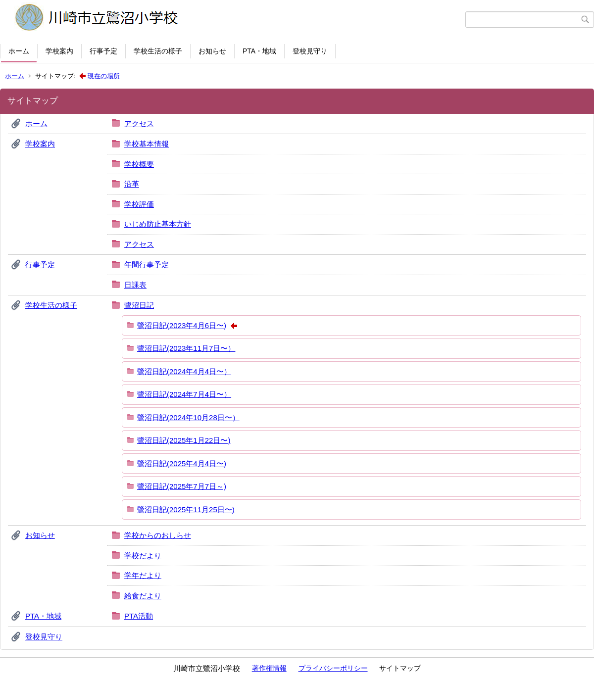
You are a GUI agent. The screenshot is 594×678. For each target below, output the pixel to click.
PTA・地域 (259, 51)
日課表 (135, 285)
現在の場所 (104, 76)
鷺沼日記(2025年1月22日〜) (183, 440)
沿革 (131, 184)
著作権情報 (269, 668)
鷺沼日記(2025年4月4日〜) (181, 463)
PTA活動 (138, 616)
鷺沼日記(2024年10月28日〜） (188, 417)
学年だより (142, 575)
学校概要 (139, 164)
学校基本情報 (146, 144)
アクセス (139, 123)
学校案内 (59, 51)
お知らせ (212, 51)
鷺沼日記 (139, 305)
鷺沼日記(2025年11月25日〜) (186, 509)
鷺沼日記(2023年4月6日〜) (181, 325)
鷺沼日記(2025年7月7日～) (181, 486)
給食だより (142, 595)
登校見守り (310, 51)
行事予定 (103, 51)
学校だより (142, 555)
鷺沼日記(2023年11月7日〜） (186, 348)
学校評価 (139, 204)
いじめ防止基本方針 (157, 224)
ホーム (18, 51)
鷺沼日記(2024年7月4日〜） (184, 394)
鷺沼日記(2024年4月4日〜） (184, 371)
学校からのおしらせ (157, 535)
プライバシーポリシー (333, 668)
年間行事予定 (146, 264)
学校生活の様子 (158, 51)
